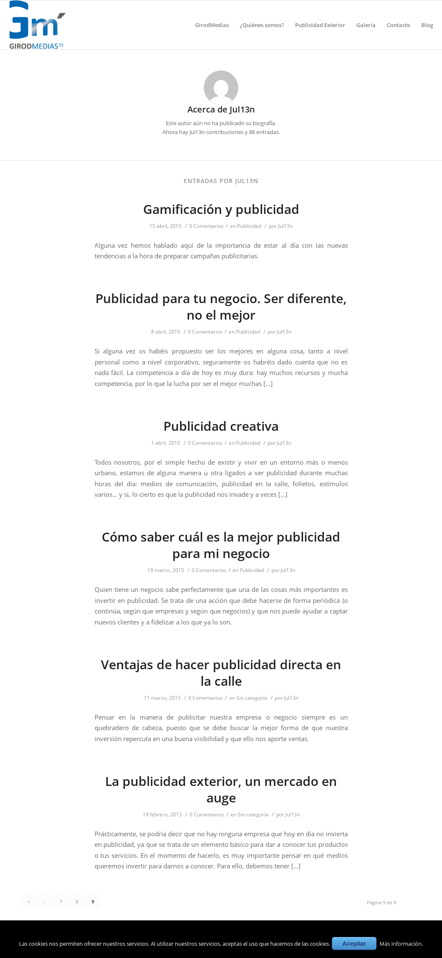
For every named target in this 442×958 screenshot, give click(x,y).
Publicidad (249, 226)
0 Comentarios (206, 226)
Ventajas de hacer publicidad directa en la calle (221, 673)
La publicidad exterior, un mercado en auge (221, 789)
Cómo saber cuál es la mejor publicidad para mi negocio (221, 545)
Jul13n (285, 226)
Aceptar (354, 943)
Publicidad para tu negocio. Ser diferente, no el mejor (221, 306)
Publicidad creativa (221, 426)
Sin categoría (251, 697)
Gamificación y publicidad (221, 209)
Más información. (401, 943)
